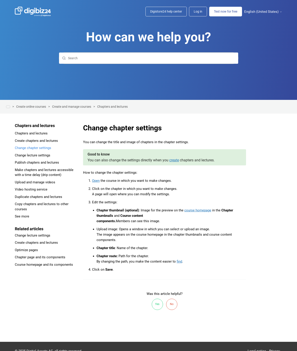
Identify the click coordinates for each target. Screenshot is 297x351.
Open (96, 181)
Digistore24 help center (166, 11)
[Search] (148, 58)
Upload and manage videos (35, 182)
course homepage (197, 210)
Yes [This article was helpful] (157, 304)
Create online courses (31, 106)
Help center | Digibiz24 (8, 106)
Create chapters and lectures (36, 141)
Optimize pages (26, 250)
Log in (198, 11)
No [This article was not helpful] (172, 304)
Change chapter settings (33, 148)
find (179, 261)
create (174, 160)
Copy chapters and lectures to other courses (41, 206)
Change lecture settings (32, 155)
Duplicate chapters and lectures (38, 197)
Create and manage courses (71, 106)
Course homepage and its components (44, 265)
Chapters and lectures (112, 106)
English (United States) (263, 12)
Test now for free (225, 11)
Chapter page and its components (40, 257)
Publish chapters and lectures (37, 162)
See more (22, 216)
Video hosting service (31, 189)
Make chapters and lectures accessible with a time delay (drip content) (44, 172)
